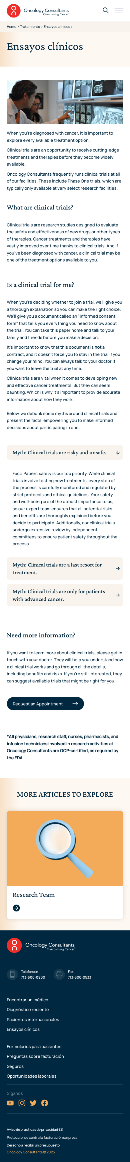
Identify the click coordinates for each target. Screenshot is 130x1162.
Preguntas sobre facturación (35, 1056)
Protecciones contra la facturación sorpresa (42, 1137)
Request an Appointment (38, 704)
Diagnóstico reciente (28, 1009)
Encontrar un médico (27, 999)
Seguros (15, 1066)
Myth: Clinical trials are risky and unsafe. (59, 452)
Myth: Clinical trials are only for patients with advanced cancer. (59, 595)
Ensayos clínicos (23, 1029)
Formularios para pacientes (34, 1046)
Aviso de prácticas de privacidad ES (35, 1129)
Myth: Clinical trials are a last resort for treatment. (57, 568)
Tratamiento (30, 26)
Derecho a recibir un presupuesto (33, 1145)
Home (11, 26)
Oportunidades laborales (32, 1076)
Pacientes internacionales (33, 1019)
